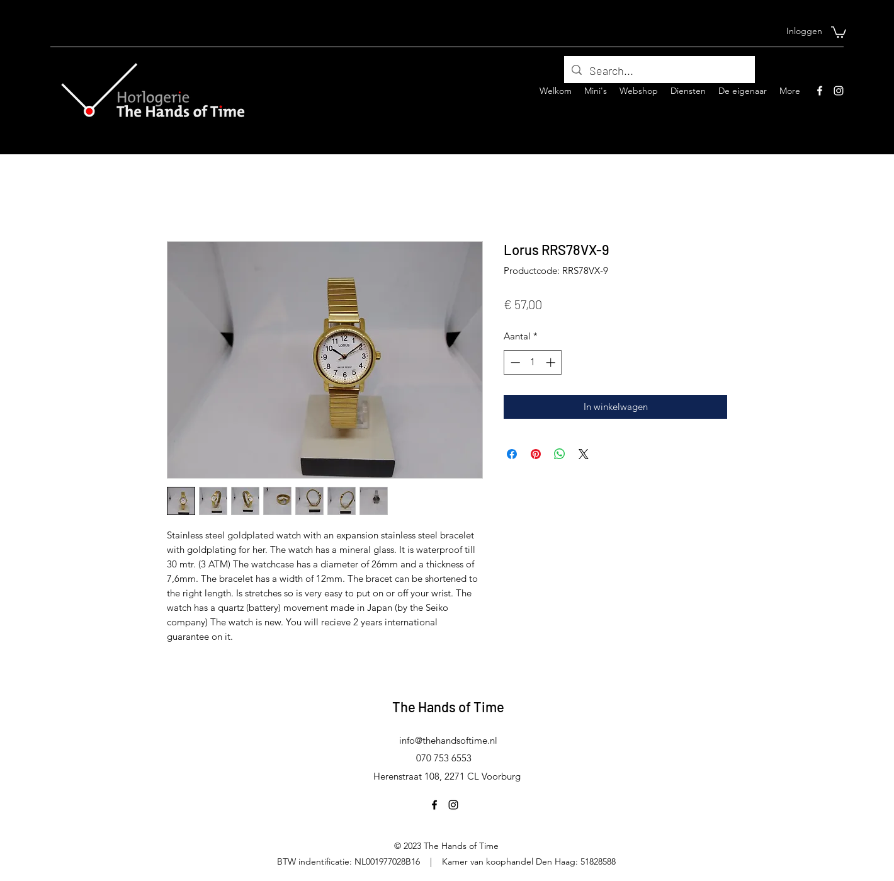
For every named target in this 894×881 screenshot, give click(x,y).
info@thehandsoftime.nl (448, 740)
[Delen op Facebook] (511, 454)
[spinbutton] (533, 362)
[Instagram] (838, 90)
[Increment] (551, 362)
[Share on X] (583, 454)
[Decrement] (514, 362)
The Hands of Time (448, 706)
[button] (838, 31)
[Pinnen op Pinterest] (535, 454)
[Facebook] (819, 90)
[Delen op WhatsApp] (559, 454)
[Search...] (658, 71)
